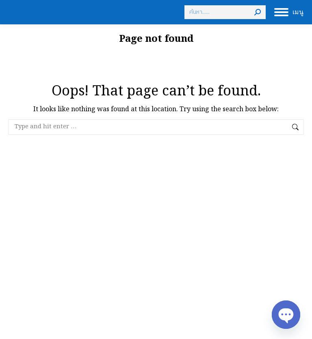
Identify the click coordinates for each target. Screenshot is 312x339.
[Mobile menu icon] (289, 12)
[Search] (225, 12)
